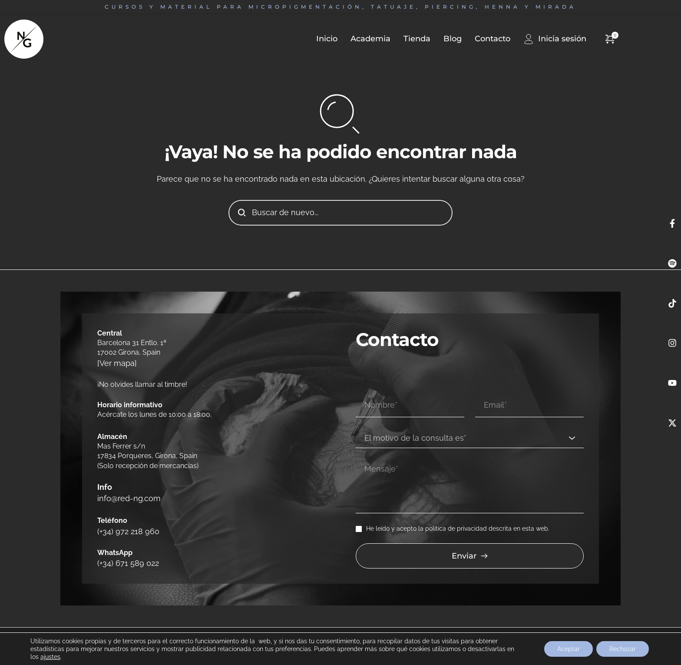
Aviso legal (27, 627)
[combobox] (470, 421)
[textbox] (466, 421)
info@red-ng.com (126, 492)
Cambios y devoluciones (76, 627)
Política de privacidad (139, 627)
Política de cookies (193, 627)
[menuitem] (320, 39)
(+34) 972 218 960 (124, 521)
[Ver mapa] (114, 362)
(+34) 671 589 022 (124, 550)
